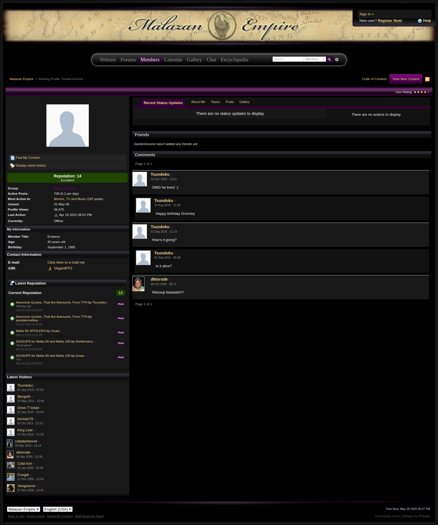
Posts (230, 101)
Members (150, 59)
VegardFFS (63, 268)
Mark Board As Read (89, 516)
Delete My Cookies (60, 516)
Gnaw (55, 331)
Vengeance (26, 486)
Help (424, 20)
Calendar (173, 59)
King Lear (25, 430)
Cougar (23, 475)
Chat (211, 59)
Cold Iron (24, 463)
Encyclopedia (234, 59)
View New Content (405, 79)
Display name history (28, 165)
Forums (128, 59)
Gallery (194, 59)
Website (108, 59)
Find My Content (25, 158)
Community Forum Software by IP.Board (402, 516)
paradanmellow (27, 320)
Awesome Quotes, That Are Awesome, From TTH (51, 302)
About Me (198, 101)
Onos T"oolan (28, 408)
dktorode (23, 452)
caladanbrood (26, 441)
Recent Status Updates (163, 103)
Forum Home (36, 516)
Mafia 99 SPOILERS (31, 331)
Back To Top (16, 516)
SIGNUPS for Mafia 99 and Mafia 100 (43, 341)
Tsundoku (100, 302)
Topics (215, 101)
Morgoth (24, 396)
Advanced (336, 59)
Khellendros (84, 341)
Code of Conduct (374, 79)
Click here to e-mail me (66, 262)
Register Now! (390, 20)
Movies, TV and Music (70, 199)
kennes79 (25, 419)
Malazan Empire (21, 79)
